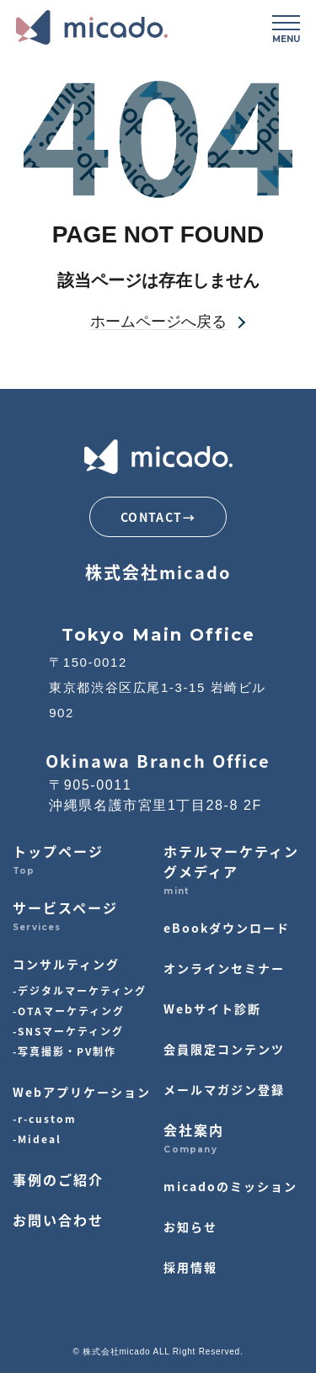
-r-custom (45, 1118)
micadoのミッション (230, 1186)
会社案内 (193, 1130)
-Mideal (37, 1138)
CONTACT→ (158, 516)
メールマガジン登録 (224, 1089)
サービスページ (65, 907)
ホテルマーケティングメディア (231, 861)
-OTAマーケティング (69, 1010)
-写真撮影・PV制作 (64, 1051)
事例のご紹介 (58, 1179)
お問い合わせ (58, 1220)
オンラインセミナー (224, 968)
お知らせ (190, 1226)
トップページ (58, 851)
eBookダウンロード (226, 927)
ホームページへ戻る (158, 322)
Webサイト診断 (212, 1008)
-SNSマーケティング (68, 1031)
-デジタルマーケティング (80, 990)
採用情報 (190, 1267)
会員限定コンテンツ (224, 1048)
